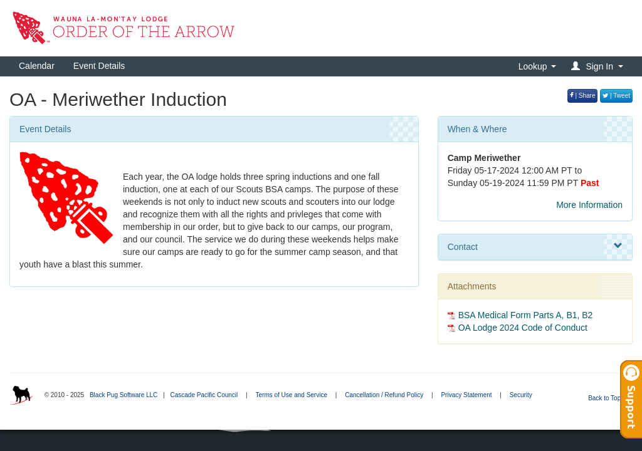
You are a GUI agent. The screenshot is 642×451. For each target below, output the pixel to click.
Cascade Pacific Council (204, 394)
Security (521, 394)
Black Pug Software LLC (123, 394)
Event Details (99, 66)
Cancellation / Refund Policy (384, 394)
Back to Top (608, 398)
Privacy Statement (466, 394)
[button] (599, 66)
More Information (589, 205)
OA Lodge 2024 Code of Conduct (522, 328)
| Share (583, 95)
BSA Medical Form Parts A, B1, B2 (525, 315)
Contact (535, 246)
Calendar (37, 66)
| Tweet (616, 95)
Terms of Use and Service (291, 394)
